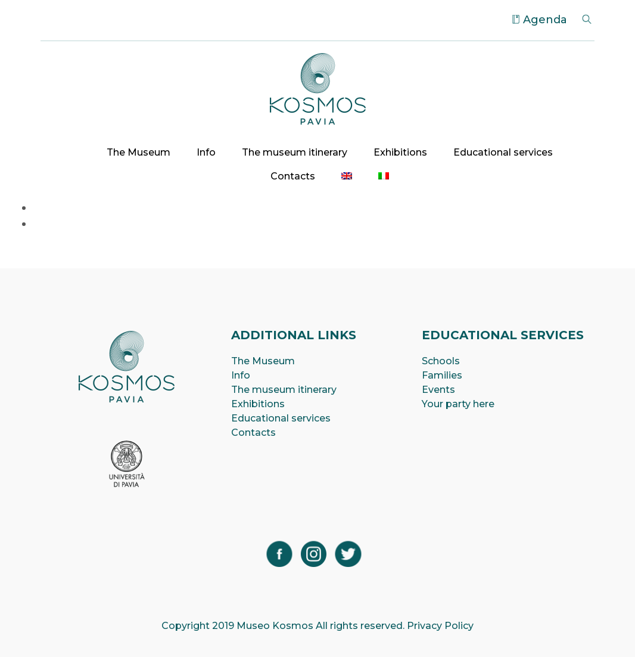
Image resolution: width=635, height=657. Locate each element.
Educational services (503, 152)
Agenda (545, 19)
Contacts (292, 176)
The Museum (138, 152)
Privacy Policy (440, 625)
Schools (441, 361)
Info (206, 152)
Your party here (458, 404)
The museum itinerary (294, 152)
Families (442, 375)
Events (438, 389)
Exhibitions (400, 152)
